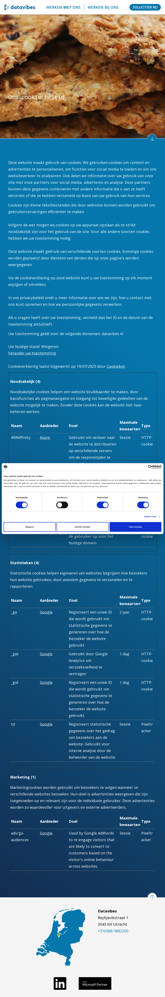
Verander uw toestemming (32, 353)
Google (46, 612)
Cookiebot (116, 366)
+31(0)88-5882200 (113, 930)
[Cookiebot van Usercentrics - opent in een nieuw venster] (143, 467)
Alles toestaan (135, 527)
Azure (45, 437)
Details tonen (150, 517)
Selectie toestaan (82, 527)
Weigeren (29, 527)
